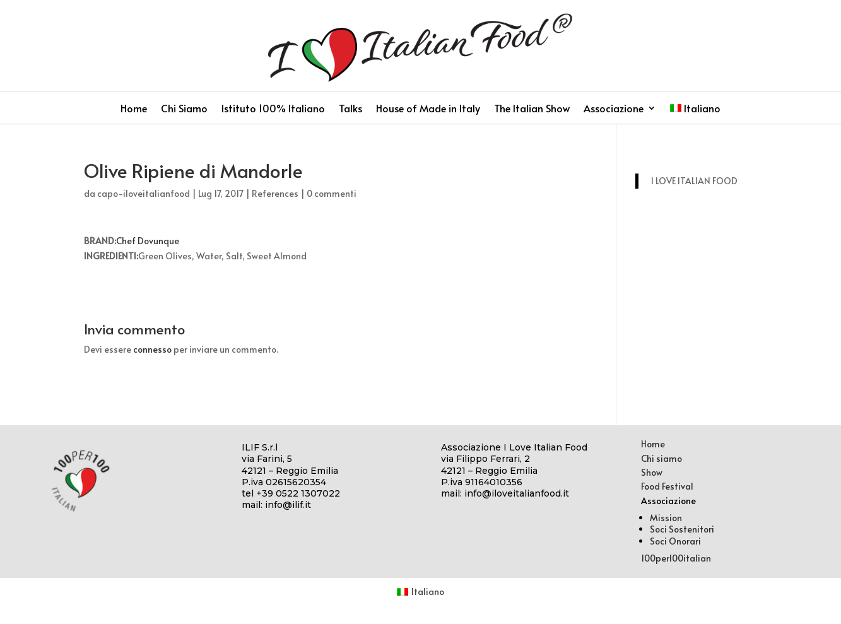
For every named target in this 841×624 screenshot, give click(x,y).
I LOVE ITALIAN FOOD (694, 181)
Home (134, 109)
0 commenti (331, 193)
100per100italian (676, 558)
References (275, 193)
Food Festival (667, 486)
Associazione (614, 109)
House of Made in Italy (428, 109)
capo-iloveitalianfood (143, 193)
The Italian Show (532, 109)
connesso (152, 349)
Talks (350, 109)
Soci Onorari (675, 541)
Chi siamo (661, 458)
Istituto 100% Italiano (273, 109)
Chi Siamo (184, 109)
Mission (666, 518)
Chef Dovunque (147, 241)
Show (651, 472)
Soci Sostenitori (682, 529)
